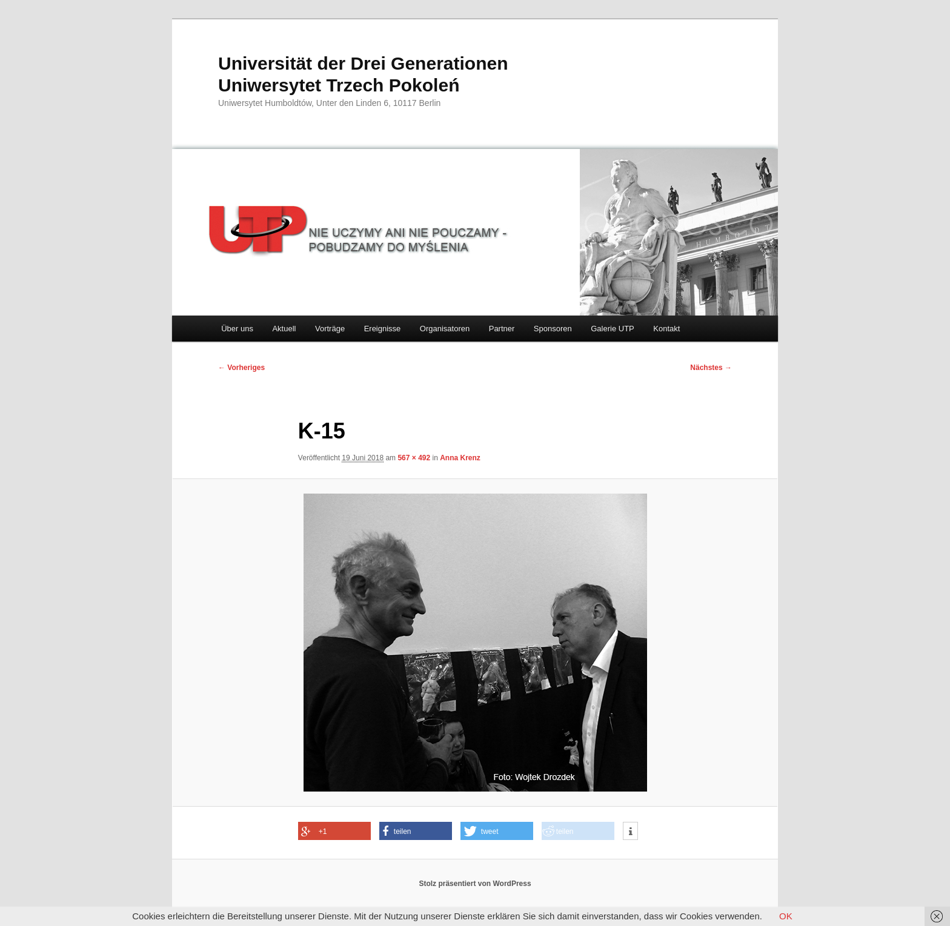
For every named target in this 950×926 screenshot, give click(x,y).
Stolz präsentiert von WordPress (475, 883)
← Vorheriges (241, 367)
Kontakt (666, 328)
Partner (502, 328)
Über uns (237, 328)
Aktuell (284, 328)
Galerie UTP (612, 328)
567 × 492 (413, 458)
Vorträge (330, 328)
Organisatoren (445, 328)
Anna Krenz (460, 458)
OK (785, 916)
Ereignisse (382, 328)
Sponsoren (553, 328)
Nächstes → (711, 367)
